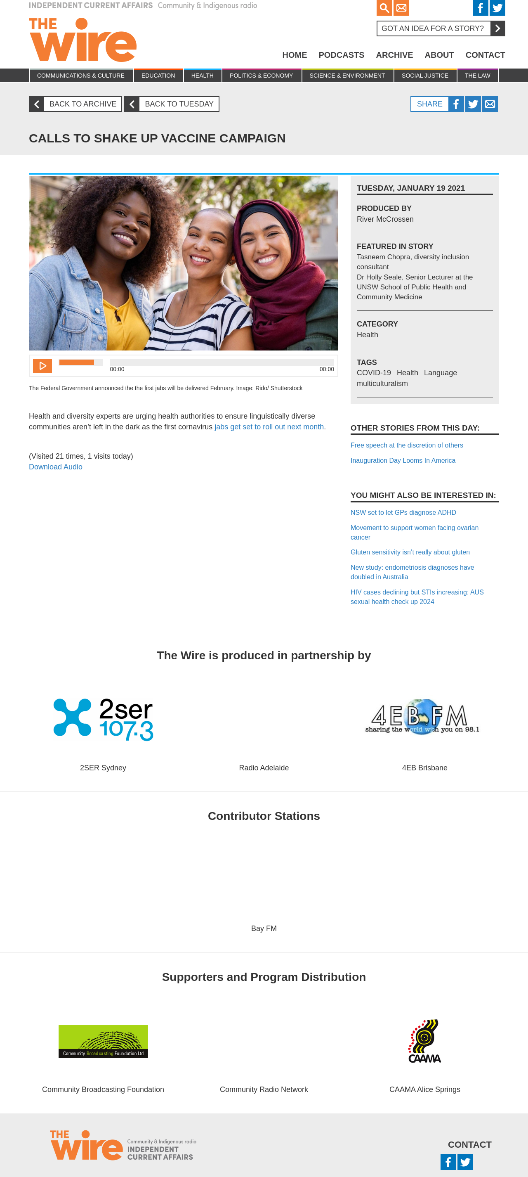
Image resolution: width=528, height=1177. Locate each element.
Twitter (497, 8)
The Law (477, 75)
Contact (485, 54)
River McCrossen (385, 219)
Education (158, 75)
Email (401, 8)
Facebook (480, 8)
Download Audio (55, 467)
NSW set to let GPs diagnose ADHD (403, 512)
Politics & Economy (261, 75)
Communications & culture (81, 75)
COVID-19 (374, 373)
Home (294, 54)
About (439, 54)
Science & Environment (347, 75)
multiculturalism (382, 383)
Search (384, 8)
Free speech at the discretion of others (407, 445)
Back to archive (76, 104)
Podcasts (341, 54)
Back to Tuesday (172, 104)
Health (202, 75)
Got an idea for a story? (443, 28)
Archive (394, 54)
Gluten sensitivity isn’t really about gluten (410, 552)
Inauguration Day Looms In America (403, 460)
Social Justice (425, 75)
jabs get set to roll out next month (268, 427)
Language (440, 373)
